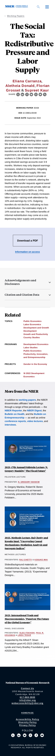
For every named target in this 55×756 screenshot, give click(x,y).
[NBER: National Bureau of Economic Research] (17, 6)
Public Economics (32, 321)
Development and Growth (36, 327)
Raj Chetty (25, 560)
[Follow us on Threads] (30, 735)
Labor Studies (30, 347)
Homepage (27, 713)
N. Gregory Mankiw (29, 482)
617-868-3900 (27, 697)
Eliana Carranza (27, 81)
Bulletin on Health (14, 414)
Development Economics (35, 344)
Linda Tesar (24, 635)
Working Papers (15, 16)
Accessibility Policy (27, 719)
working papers (27, 400)
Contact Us (27, 688)
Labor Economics (32, 324)
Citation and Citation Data (22, 294)
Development (30, 331)
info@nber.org (27, 700)
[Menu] (47, 7)
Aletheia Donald (20, 86)
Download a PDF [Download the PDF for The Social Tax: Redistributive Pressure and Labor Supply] (27, 240)
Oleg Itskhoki (27, 633)
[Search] (38, 7)
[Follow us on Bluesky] (24, 735)
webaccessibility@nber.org (27, 703)
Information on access (27, 252)
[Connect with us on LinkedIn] (19, 735)
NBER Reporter (13, 410)
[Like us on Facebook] (36, 735)
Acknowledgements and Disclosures (20, 282)
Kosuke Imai (41, 560)
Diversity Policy (27, 722)
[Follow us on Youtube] (42, 735)
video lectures (35, 421)
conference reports (15, 421)
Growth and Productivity (35, 334)
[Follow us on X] (13, 735)
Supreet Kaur (37, 90)
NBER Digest (34, 410)
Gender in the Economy (35, 364)
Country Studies (31, 337)
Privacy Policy (27, 725)
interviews (10, 424)
